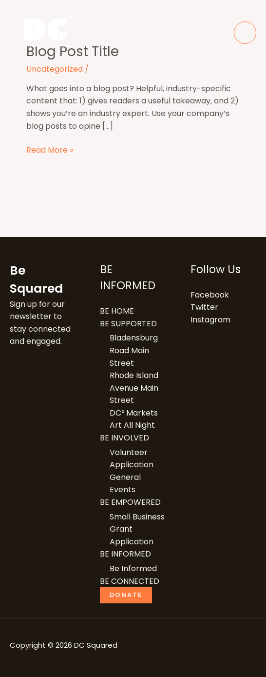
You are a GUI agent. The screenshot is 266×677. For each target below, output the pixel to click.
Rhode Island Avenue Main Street (134, 388)
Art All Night (132, 425)
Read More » (49, 150)
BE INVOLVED (124, 437)
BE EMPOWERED (130, 502)
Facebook (209, 294)
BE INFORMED (125, 553)
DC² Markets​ (134, 412)
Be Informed (133, 568)
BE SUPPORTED (128, 323)
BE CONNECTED (129, 581)
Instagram (210, 319)
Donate (126, 595)
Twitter (204, 307)
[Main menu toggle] (245, 32)
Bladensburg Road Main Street (134, 350)
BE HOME (117, 311)
